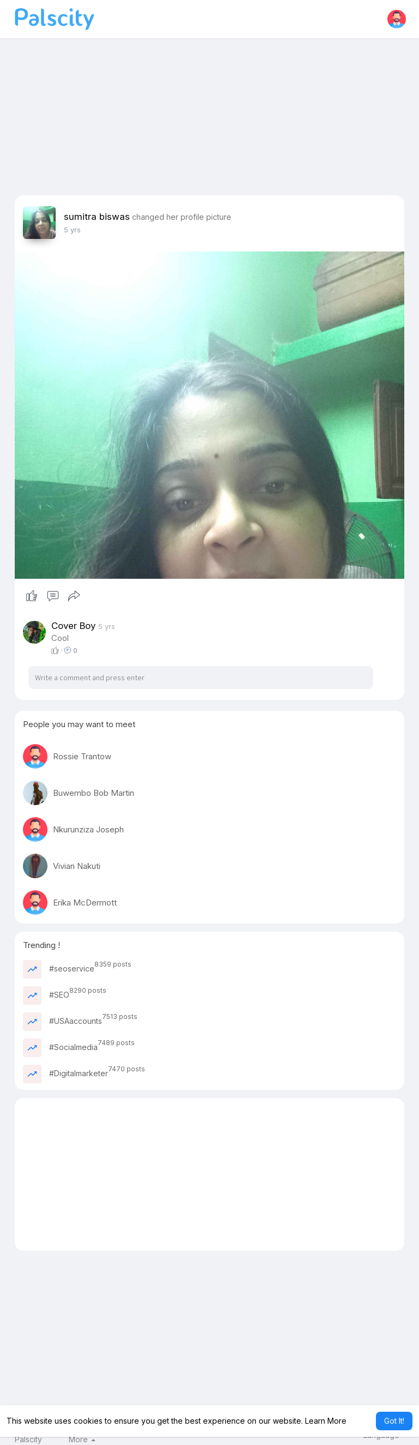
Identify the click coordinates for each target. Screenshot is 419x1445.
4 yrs (72, 229)
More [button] (82, 1439)
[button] (396, 19)
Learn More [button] (325, 1420)
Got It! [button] (394, 1420)
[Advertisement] (210, 119)
